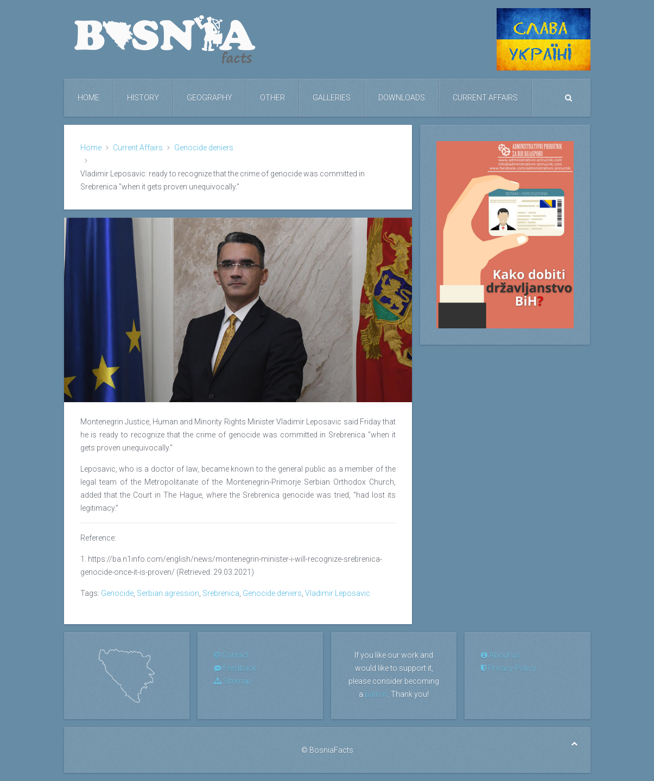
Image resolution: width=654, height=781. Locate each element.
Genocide (117, 593)
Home (88, 97)
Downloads (401, 97)
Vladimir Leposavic (337, 593)
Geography (209, 97)
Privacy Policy (508, 668)
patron (376, 694)
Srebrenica (220, 593)
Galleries (332, 97)
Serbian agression (168, 593)
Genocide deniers (203, 147)
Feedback (235, 668)
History (143, 97)
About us (500, 655)
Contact (231, 655)
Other (272, 97)
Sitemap (232, 681)
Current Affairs (485, 97)
